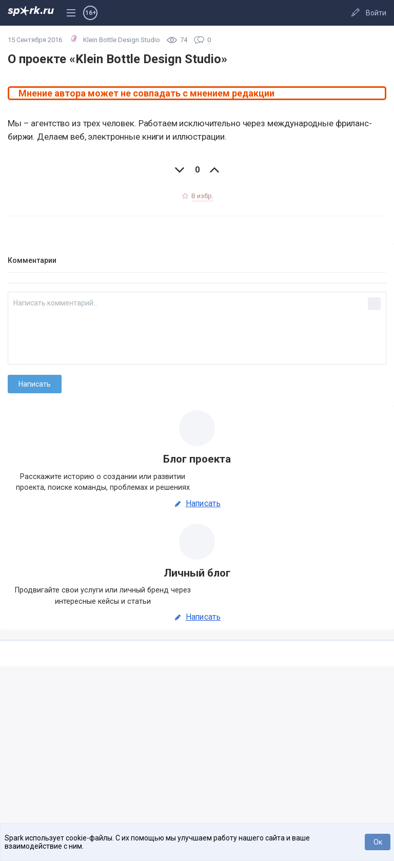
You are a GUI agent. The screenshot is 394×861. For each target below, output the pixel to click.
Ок (377, 842)
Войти (376, 13)
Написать (197, 503)
